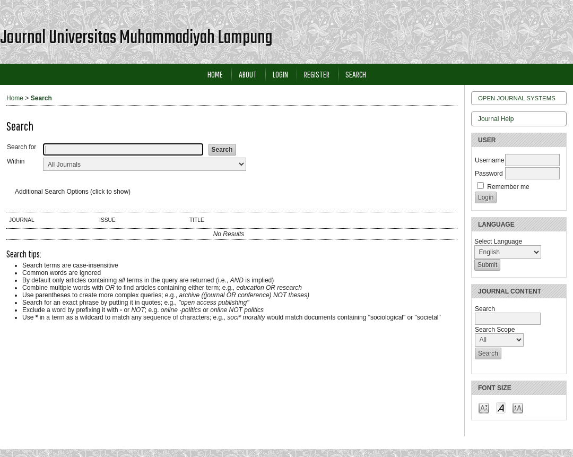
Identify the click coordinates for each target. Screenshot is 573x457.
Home (215, 74)
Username (489, 160)
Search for (21, 147)
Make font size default (501, 407)
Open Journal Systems (516, 98)
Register (316, 74)
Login (280, 74)
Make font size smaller (484, 407)
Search (355, 74)
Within (15, 161)
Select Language (498, 241)
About (248, 74)
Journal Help (496, 119)
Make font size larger (518, 407)
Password (489, 173)
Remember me (508, 187)
